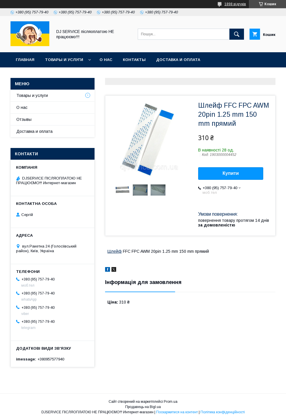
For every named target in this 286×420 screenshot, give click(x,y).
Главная (25, 59)
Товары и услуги (64, 59)
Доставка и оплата (178, 59)
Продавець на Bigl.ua (143, 407)
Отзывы (24, 119)
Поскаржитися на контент (177, 412)
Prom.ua (170, 402)
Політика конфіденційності (222, 412)
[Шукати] (236, 34)
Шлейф (114, 251)
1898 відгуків (235, 4)
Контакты (134, 59)
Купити (231, 173)
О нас (106, 59)
